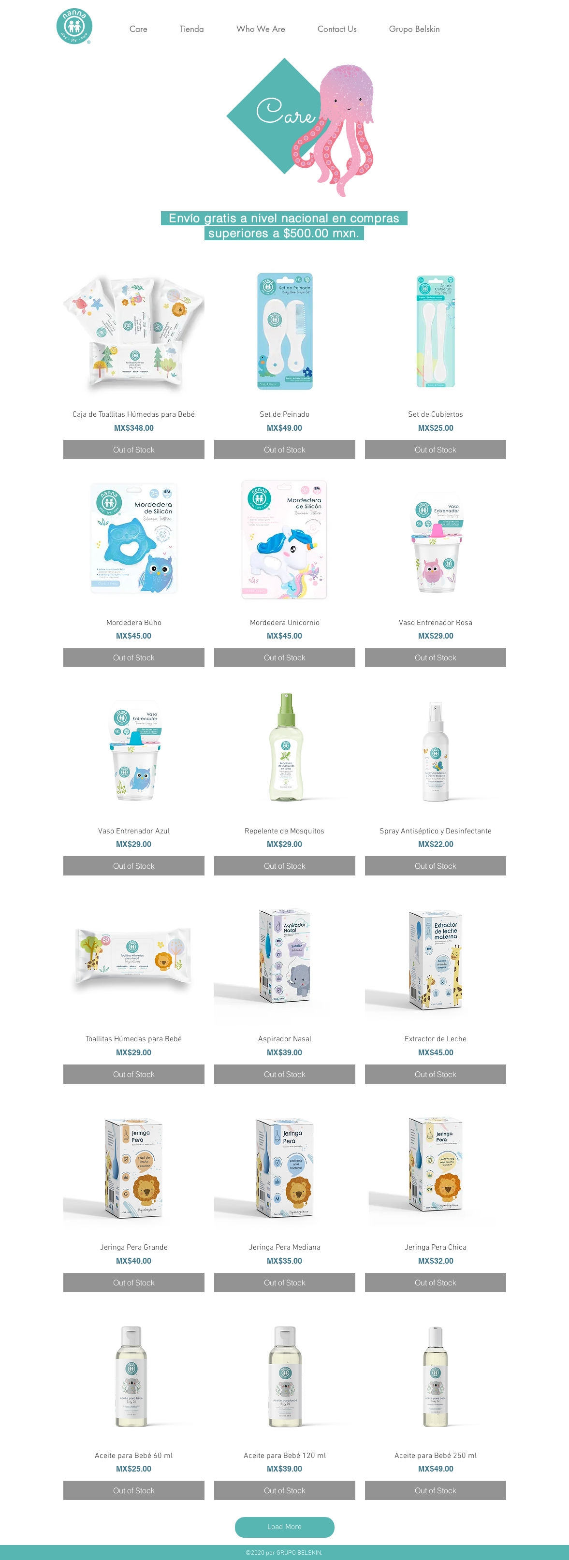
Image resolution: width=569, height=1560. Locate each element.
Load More (284, 1527)
